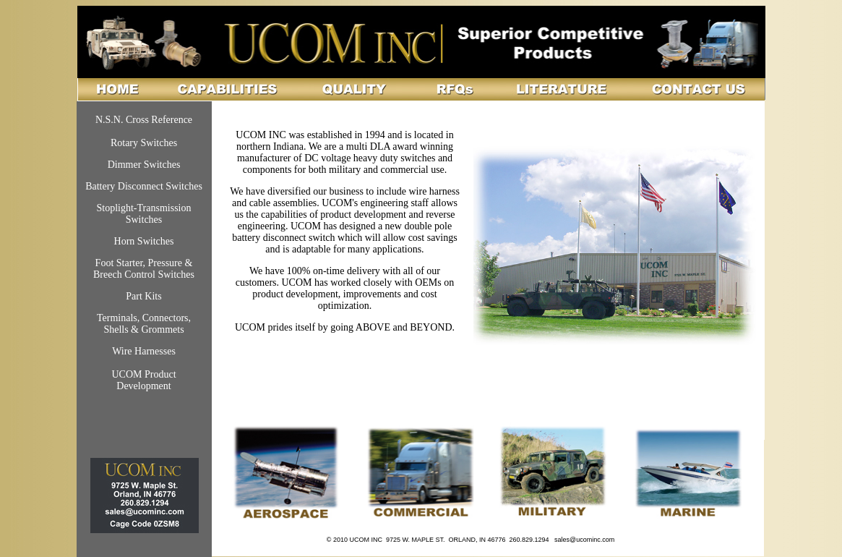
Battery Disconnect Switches (143, 186)
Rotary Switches (144, 142)
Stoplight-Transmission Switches (144, 214)
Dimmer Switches (144, 164)
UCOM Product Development (143, 380)
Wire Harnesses (144, 351)
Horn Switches (144, 241)
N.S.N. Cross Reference (143, 119)
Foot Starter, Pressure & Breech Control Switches (143, 269)
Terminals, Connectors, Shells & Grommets (144, 323)
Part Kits (143, 296)
